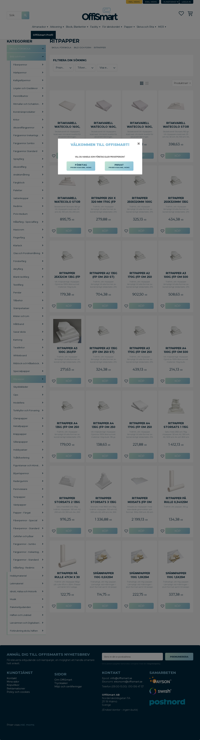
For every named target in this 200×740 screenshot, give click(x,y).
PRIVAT (119, 166)
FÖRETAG (80, 166)
